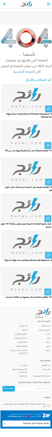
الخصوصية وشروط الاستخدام (19, 371)
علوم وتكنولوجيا (20, 334)
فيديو (48, 342)
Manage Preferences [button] (41, 376)
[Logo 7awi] (46, 415)
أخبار (48, 334)
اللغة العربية (22, 342)
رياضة (47, 351)
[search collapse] (4, 4)
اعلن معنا (46, 370)
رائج (48, 338)
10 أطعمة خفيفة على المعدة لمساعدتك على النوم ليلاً (28, 188)
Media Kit (23, 376)
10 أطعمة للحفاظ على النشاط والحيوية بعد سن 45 (28, 150)
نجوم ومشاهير (44, 330)
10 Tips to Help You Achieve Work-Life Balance (28, 260)
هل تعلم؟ (23, 326)
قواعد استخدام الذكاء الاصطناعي (18, 352)
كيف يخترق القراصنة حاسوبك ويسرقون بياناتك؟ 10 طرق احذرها (26, 225)
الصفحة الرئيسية (23, 71)
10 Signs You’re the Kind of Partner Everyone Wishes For (29, 115)
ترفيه (48, 346)
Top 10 (24, 330)
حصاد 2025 (45, 326)
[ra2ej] (39, 313)
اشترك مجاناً (8, 389)
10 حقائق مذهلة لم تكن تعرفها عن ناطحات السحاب (28, 297)
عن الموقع (45, 365)
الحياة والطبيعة (20, 338)
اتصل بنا (23, 365)
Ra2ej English (21, 346)
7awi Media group (14, 416)
